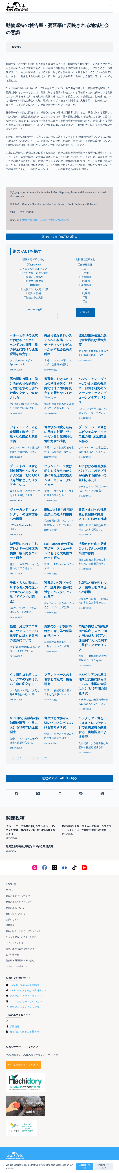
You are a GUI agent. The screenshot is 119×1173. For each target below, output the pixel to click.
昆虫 (85, 272)
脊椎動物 (85, 277)
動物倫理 (34, 285)
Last (45, 757)
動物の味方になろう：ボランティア (23, 931)
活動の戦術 (33, 293)
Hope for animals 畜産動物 (24, 985)
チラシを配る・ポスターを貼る (21, 937)
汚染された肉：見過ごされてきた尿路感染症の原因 (92, 548)
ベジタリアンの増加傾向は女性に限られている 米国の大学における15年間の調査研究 (93, 684)
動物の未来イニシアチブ (18, 896)
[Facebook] (16, 793)
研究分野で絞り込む (33, 259)
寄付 (10, 890)
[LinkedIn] (59, 793)
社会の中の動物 (33, 297)
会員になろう (12, 919)
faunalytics (34, 264)
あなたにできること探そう (24, 1031)
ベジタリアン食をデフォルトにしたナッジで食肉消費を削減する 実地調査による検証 (92, 727)
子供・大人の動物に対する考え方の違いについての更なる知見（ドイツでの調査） (24, 592)
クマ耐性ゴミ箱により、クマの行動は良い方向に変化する (24, 679)
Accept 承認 (84, 1166)
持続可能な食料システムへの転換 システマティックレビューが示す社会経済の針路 (58, 345)
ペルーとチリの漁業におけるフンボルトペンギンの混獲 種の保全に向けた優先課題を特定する (24, 345)
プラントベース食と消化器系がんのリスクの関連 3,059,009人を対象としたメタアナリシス (24, 475)
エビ (85, 268)
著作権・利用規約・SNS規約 (20, 960)
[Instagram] (34, 867)
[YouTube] (84, 867)
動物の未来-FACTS (15, 908)
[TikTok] (74, 867)
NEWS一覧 (11, 884)
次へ (37, 757)
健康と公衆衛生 (33, 277)
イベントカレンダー (15, 943)
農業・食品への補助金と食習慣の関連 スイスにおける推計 (92, 514)
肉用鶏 (85, 293)
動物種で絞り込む (85, 259)
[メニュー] (111, 6)
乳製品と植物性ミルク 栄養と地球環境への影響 (92, 587)
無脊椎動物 (85, 264)
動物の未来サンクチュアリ (19, 902)
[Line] (81, 793)
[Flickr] (64, 867)
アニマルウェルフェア (33, 268)
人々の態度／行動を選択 (33, 272)
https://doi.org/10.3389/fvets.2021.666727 (45, 219)
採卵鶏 (85, 281)
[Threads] (102, 793)
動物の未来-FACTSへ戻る (59, 237)
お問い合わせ (12, 954)
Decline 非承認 (103, 1166)
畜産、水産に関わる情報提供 (20, 949)
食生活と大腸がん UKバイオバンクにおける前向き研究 (58, 722)
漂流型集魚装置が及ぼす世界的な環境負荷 (92, 340)
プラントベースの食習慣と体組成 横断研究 (58, 679)
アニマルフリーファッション (26, 1001)
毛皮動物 (85, 285)
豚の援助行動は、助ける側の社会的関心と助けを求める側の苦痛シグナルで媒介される (24, 388)
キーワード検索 (33, 309)
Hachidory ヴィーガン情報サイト (28, 990)
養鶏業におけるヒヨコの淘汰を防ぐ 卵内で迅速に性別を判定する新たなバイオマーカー (58, 388)
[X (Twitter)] (38, 793)
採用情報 (10, 925)
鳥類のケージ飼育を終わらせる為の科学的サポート (58, 631)
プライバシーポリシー (17, 966)
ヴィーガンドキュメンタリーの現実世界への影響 (24, 514)
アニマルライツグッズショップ (27, 995)
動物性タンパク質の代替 (33, 289)
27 (31, 757)
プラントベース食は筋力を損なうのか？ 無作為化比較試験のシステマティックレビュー (59, 475)
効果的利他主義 (33, 281)
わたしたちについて (15, 913)
